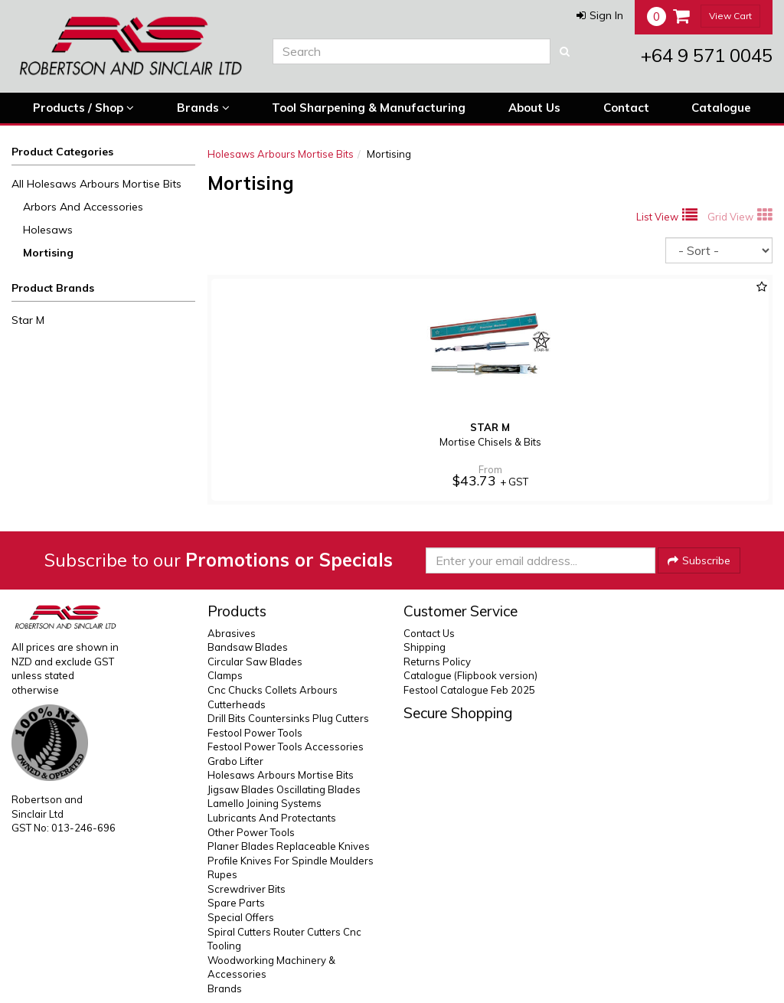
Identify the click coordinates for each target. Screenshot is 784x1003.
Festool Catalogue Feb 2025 (469, 690)
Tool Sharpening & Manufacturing (369, 107)
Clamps (225, 675)
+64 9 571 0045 (707, 55)
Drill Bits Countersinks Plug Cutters (288, 718)
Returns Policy (437, 661)
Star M (27, 320)
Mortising (48, 253)
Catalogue (721, 107)
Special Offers (240, 917)
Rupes (222, 874)
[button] (600, 15)
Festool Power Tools (254, 733)
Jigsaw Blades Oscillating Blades (284, 789)
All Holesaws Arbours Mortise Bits (96, 184)
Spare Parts (236, 903)
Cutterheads (236, 704)
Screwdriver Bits (246, 889)
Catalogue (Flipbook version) (470, 675)
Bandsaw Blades (247, 647)
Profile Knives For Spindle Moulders (290, 860)
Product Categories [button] (62, 151)
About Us (534, 107)
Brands (203, 108)
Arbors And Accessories (83, 207)
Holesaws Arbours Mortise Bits (280, 154)
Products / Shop (83, 108)
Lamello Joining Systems (264, 803)
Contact (626, 107)
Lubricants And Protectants (271, 818)
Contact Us (429, 633)
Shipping (424, 647)
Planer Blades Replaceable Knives (288, 846)
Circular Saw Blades (254, 661)
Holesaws (48, 230)
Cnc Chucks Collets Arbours (272, 690)
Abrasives (231, 633)
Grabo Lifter (235, 761)
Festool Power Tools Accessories (285, 746)
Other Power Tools (251, 832)
